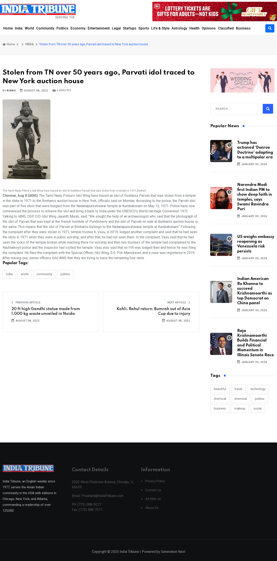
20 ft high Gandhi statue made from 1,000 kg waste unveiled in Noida (45, 311)
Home (8, 28)
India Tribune (129, 556)
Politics (62, 28)
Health (194, 28)
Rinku (11, 90)
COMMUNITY (44, 274)
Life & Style (160, 28)
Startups (129, 28)
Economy (78, 28)
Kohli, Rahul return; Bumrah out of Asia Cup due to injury (153, 311)
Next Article (178, 302)
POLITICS (65, 274)
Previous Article (25, 302)
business (220, 408)
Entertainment (99, 28)
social (257, 408)
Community (45, 28)
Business (243, 28)
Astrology (179, 28)
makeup (239, 408)
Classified (226, 28)
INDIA (29, 44)
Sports (143, 28)
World (29, 28)
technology (258, 389)
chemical (220, 398)
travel (238, 389)
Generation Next (173, 556)
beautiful (220, 389)
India (19, 28)
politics (259, 398)
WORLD (24, 274)
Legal (116, 28)
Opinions (209, 28)
